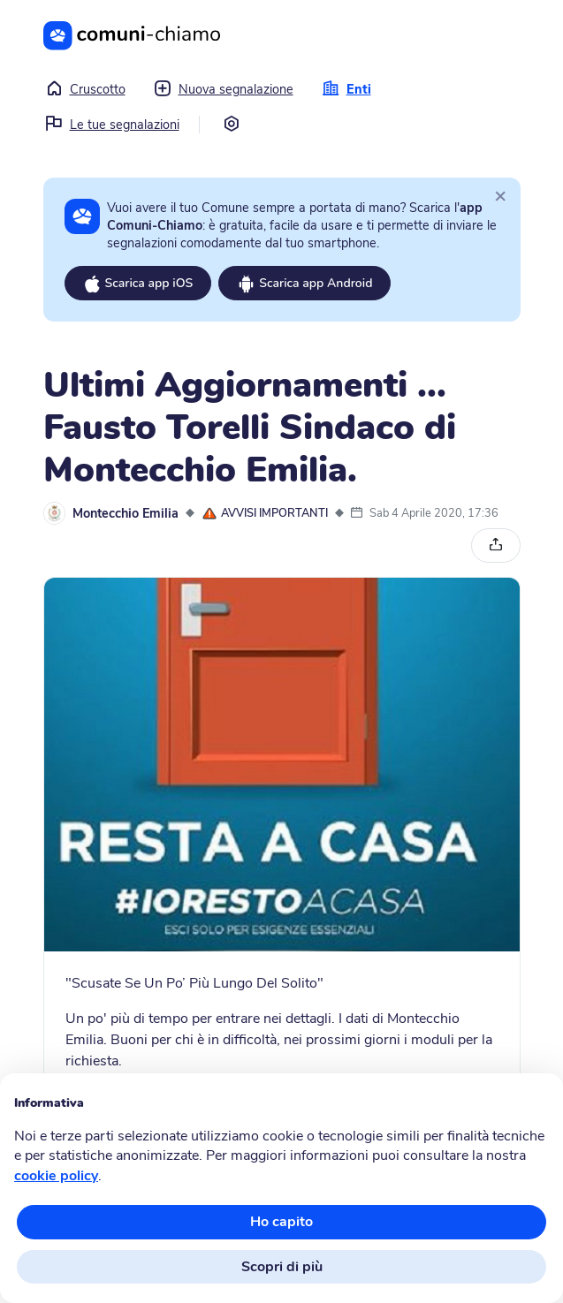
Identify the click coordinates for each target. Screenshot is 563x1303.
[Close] (500, 195)
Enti (346, 89)
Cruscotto (85, 89)
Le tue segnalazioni (112, 124)
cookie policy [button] (56, 1176)
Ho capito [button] (281, 1221)
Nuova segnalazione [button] (223, 89)
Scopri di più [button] (282, 1266)
